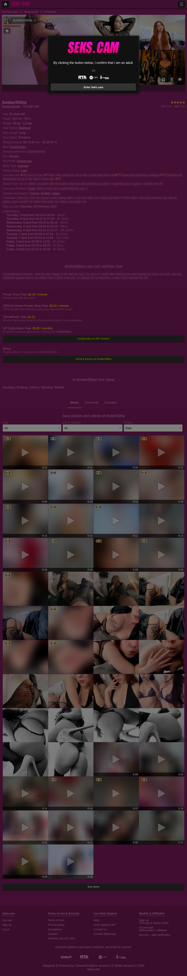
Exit (93, 70)
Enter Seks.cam (93, 87)
